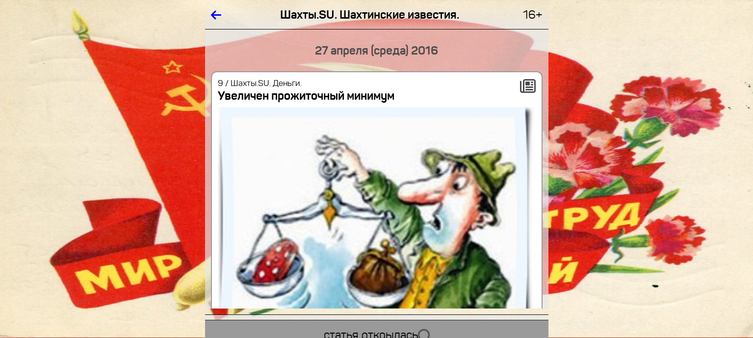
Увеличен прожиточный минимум (306, 95)
